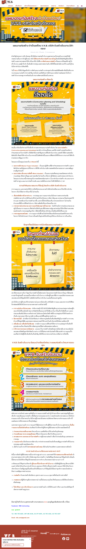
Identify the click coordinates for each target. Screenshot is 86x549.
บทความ (53, 6)
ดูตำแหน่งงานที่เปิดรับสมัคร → (13, 545)
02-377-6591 (38, 514)
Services (52, 534)
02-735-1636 (47, 514)
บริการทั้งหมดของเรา (30, 6)
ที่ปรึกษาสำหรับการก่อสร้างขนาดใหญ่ (45, 59)
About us (47, 533)
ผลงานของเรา (44, 6)
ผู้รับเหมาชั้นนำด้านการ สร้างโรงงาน (42, 463)
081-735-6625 (19, 514)
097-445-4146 (28, 514)
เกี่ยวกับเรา (18, 6)
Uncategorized (51, 52)
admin (42, 52)
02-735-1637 (56, 514)
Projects (56, 534)
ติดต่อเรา (61, 6)
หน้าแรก (10, 6)
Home (43, 533)
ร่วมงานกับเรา (71, 6)
